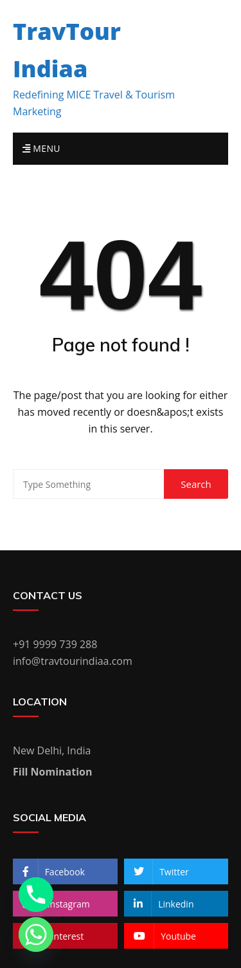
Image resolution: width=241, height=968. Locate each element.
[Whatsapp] (36, 934)
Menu (41, 148)
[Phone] (36, 894)
